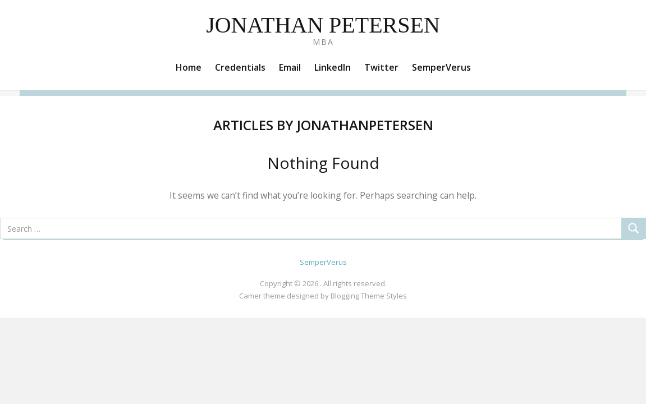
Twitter (381, 67)
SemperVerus (441, 67)
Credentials (240, 67)
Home (188, 67)
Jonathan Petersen (323, 25)
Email (290, 67)
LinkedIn (332, 67)
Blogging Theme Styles (369, 296)
